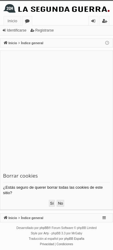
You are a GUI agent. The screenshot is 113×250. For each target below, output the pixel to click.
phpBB (44, 228)
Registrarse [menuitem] (105, 22)
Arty (46, 233)
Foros (28, 22)
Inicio (12, 20)
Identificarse (17, 30)
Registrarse (44, 30)
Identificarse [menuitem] (95, 22)
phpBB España (74, 238)
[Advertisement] (56, 112)
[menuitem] (47, 244)
